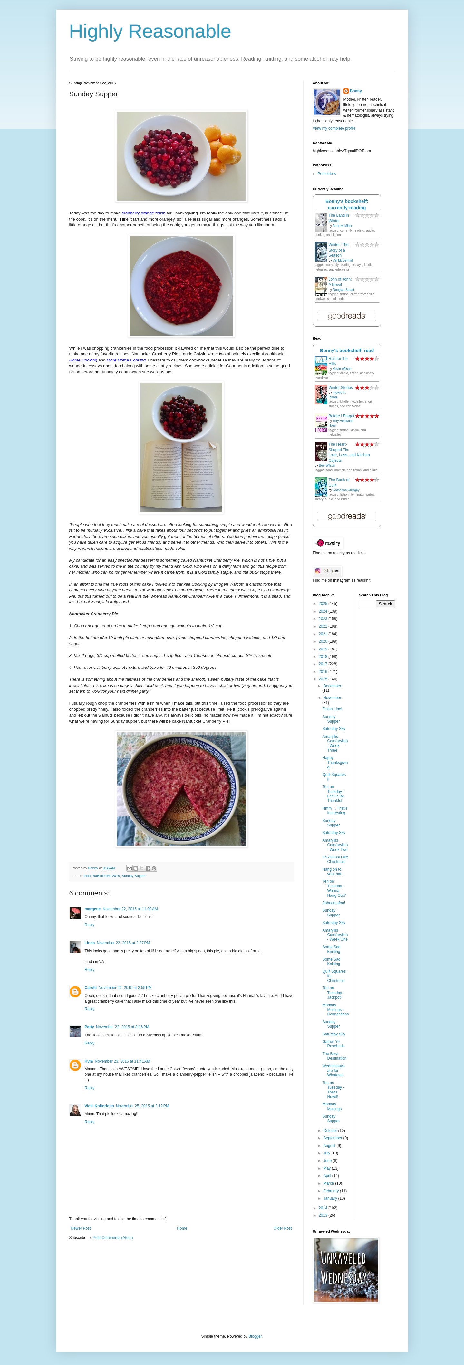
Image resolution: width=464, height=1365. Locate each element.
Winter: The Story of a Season (339, 250)
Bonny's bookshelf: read (347, 350)
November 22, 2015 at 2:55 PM (125, 987)
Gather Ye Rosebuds (333, 1043)
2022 (323, 626)
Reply (90, 925)
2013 (323, 1215)
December (332, 686)
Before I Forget (341, 416)
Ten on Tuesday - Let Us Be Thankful (333, 794)
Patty (89, 1027)
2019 (323, 649)
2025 (323, 603)
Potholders (327, 174)
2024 (323, 611)
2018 (323, 656)
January (330, 1198)
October (330, 1130)
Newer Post (81, 1228)
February (331, 1191)
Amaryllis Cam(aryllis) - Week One (335, 935)
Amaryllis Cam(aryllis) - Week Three (335, 743)
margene (93, 909)
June (328, 1160)
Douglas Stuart (343, 290)
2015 (323, 679)
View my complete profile (334, 128)
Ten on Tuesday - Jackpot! (333, 993)
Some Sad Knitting (331, 949)
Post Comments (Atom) (113, 1237)
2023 (323, 619)
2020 (323, 641)
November (332, 698)
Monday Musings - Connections (335, 1010)
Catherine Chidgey (346, 490)
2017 (323, 664)
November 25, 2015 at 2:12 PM (142, 1106)
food (87, 876)
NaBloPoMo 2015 (106, 876)
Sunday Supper (134, 876)
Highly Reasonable (150, 31)
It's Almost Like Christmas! (335, 859)
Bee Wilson (327, 465)
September (333, 1138)
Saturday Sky (333, 729)
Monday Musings (332, 1106)
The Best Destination (334, 1056)
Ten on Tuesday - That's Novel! (333, 1090)
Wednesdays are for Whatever (333, 1071)
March (329, 1183)
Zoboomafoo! (333, 903)
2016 (323, 671)
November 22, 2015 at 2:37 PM (123, 943)
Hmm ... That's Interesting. (334, 810)
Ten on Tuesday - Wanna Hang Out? (334, 888)
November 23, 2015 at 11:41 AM (122, 1061)
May (327, 1168)
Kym (89, 1061)
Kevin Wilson (342, 369)
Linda (90, 943)
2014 (323, 1208)
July (327, 1153)
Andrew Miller (342, 226)
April (327, 1175)
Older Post (283, 1228)
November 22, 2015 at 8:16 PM (122, 1027)
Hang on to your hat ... (333, 871)
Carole (91, 987)
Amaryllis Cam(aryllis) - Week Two (335, 845)
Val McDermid (343, 260)
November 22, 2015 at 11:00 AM (130, 909)
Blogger (255, 1336)
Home (182, 1228)
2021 (323, 634)
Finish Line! (332, 709)
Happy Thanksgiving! (335, 762)
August (329, 1145)
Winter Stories (341, 387)
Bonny (356, 91)
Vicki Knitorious (99, 1106)
